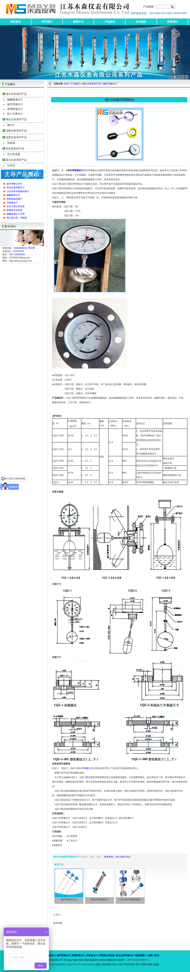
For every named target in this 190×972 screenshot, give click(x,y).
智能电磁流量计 (14, 199)
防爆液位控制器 (14, 210)
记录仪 (11, 165)
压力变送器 (13, 154)
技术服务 (141, 21)
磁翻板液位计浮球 (16, 214)
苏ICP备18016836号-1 (138, 960)
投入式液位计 (15, 113)
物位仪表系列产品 (16, 119)
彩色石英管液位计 (16, 187)
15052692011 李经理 (24, 248)
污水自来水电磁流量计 (18, 191)
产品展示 (109, 21)
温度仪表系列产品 (16, 137)
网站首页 (15, 21)
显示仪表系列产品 (16, 159)
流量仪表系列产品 (16, 130)
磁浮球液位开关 (14, 183)
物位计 (11, 124)
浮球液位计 (77, 170)
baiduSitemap (88, 964)
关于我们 (47, 21)
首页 (66, 83)
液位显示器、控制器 (17, 217)
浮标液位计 (12, 202)
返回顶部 (57, 923)
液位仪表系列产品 (16, 93)
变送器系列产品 (15, 148)
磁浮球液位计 (15, 104)
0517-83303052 (17, 254)
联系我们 (172, 21)
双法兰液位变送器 (16, 206)
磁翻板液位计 (15, 99)
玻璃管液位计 (15, 108)
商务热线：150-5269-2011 (117, 857)
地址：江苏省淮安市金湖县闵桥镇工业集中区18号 (56, 964)
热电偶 (11, 142)
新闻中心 (78, 21)
